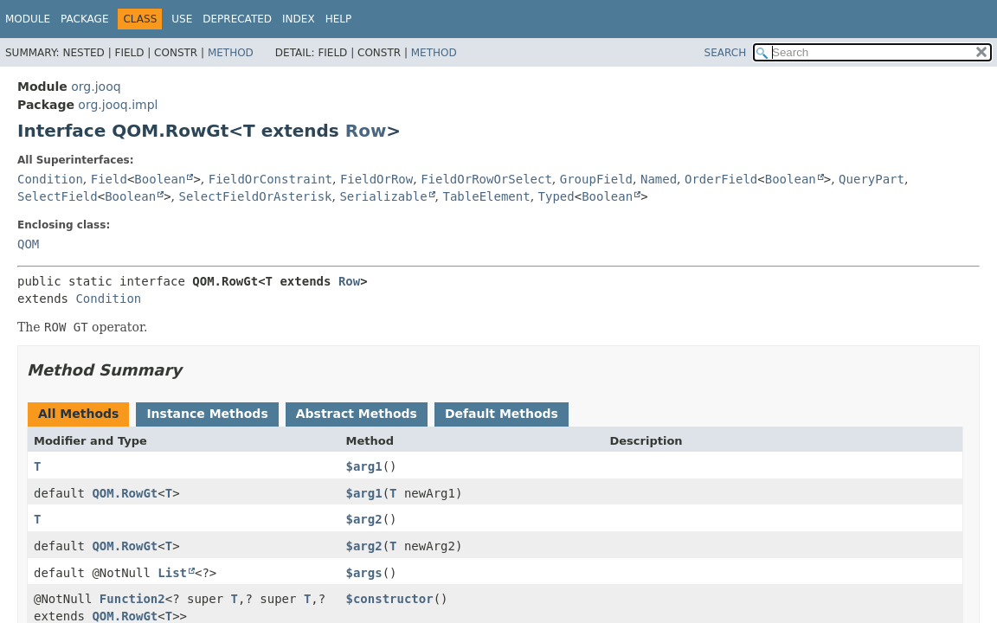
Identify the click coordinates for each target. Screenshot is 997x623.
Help (338, 19)
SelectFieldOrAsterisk (255, 196)
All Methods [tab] (78, 414)
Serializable (383, 196)
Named (658, 179)
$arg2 (363, 519)
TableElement (487, 196)
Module (27, 19)
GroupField (596, 179)
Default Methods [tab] (501, 414)
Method (231, 53)
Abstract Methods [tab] (356, 414)
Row (366, 130)
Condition (50, 179)
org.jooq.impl (118, 105)
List (172, 573)
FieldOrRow (376, 179)
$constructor (389, 599)
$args (363, 573)
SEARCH (725, 53)
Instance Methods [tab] (206, 414)
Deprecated (237, 19)
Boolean (159, 179)
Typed (556, 196)
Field (109, 179)
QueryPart (871, 179)
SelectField (57, 196)
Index (298, 19)
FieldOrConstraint (270, 179)
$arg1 (363, 466)
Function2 (132, 599)
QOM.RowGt (125, 493)
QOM (28, 244)
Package (84, 19)
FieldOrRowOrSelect (486, 179)
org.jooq (95, 86)
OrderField (721, 179)
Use (181, 19)
